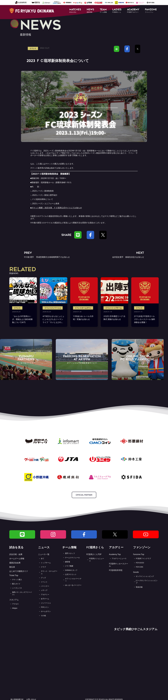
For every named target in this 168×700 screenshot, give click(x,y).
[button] (75, 11)
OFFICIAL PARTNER (84, 495)
